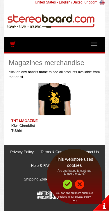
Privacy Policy (22, 152)
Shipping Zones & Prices (44, 179)
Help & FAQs (42, 165)
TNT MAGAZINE (24, 121)
